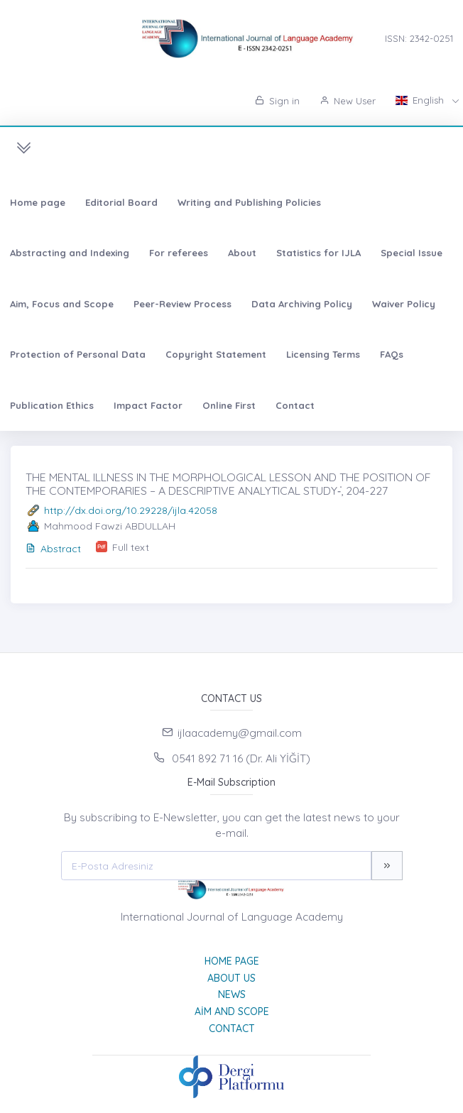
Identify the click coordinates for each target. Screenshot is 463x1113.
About (242, 252)
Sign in (277, 100)
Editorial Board (121, 202)
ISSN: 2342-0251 (419, 38)
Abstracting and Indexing (69, 252)
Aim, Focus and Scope (62, 303)
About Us (231, 978)
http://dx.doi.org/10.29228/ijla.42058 (130, 510)
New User (348, 100)
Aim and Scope (232, 1011)
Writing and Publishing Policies (249, 202)
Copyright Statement (215, 354)
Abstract (53, 548)
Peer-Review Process (183, 303)
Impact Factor (148, 405)
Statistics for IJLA (318, 252)
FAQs (391, 354)
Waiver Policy (403, 303)
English (421, 100)
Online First (229, 405)
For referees (178, 252)
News (232, 994)
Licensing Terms (323, 354)
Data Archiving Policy (301, 303)
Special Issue (411, 252)
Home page (37, 202)
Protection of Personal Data (78, 354)
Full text (130, 547)
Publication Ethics (52, 405)
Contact (295, 405)
